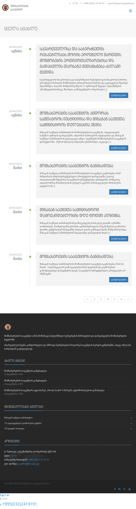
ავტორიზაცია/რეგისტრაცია (121, 3)
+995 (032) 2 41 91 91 (38, 461)
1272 (4, 500)
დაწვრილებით (118, 97)
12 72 (14, 457)
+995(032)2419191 (19, 506)
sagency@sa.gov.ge (28, 465)
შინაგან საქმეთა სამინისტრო (18, 419)
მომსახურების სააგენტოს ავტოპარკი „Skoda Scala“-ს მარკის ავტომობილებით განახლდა (54, 392)
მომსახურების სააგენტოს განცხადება (25, 372)
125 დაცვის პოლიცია (14, 430)
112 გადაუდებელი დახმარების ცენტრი (23, 425)
